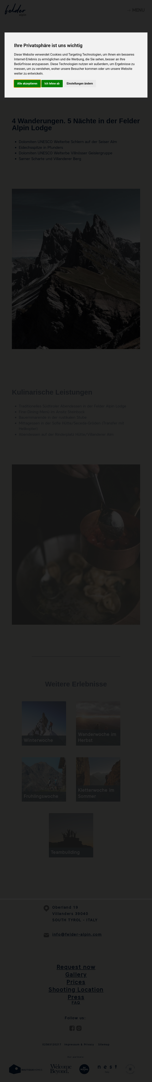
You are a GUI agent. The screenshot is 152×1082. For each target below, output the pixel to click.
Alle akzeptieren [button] (27, 83)
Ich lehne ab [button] (52, 83)
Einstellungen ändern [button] (80, 83)
